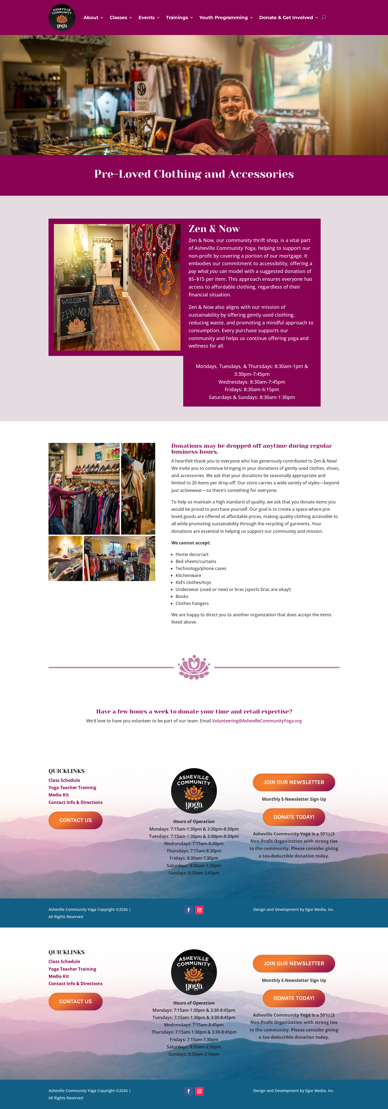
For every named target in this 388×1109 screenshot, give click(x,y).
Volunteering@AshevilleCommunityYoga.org (257, 721)
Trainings (177, 17)
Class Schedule (64, 780)
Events (146, 17)
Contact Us (75, 820)
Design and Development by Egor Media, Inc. (293, 909)
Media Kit (58, 795)
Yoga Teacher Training (72, 787)
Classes (118, 17)
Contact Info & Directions (75, 802)
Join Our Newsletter (294, 782)
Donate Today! (293, 817)
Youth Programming (223, 17)
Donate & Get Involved (286, 17)
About (91, 17)
